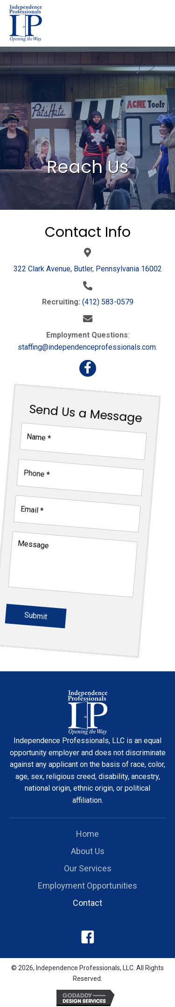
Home (87, 834)
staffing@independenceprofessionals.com (87, 347)
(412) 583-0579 (107, 301)
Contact (87, 903)
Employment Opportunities (87, 885)
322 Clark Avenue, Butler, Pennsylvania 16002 (88, 268)
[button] (87, 368)
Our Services (88, 868)
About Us (88, 851)
